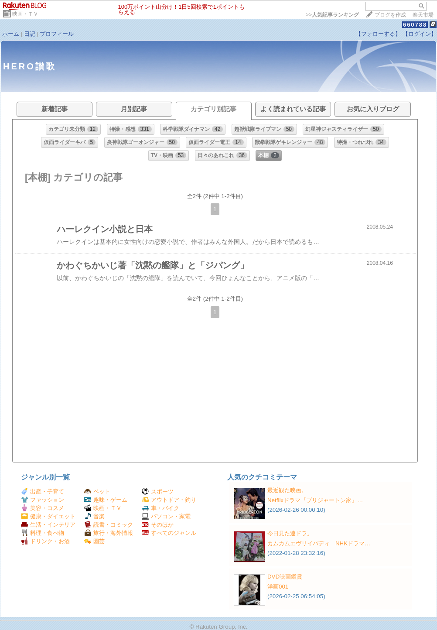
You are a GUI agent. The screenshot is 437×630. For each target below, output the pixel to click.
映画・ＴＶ (25, 14)
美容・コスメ (42, 508)
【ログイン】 (420, 34)
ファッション (42, 499)
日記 (29, 34)
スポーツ (158, 491)
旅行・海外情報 (108, 533)
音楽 (94, 516)
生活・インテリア (48, 524)
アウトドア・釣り (169, 499)
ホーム (10, 34)
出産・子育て (42, 491)
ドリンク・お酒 (45, 541)
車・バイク (160, 508)
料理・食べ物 (42, 533)
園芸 (94, 541)
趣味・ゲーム (105, 499)
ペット (97, 491)
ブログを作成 (390, 15)
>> (332, 15)
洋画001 (277, 586)
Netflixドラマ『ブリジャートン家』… (315, 500)
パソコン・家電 (166, 516)
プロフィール (57, 34)
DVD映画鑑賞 (284, 576)
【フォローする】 (378, 34)
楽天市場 (423, 15)
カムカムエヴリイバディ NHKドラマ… (318, 543)
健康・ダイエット (48, 516)
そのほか (158, 524)
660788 (415, 24)
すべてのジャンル (169, 533)
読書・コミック (108, 524)
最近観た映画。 (287, 490)
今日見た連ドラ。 (290, 533)
